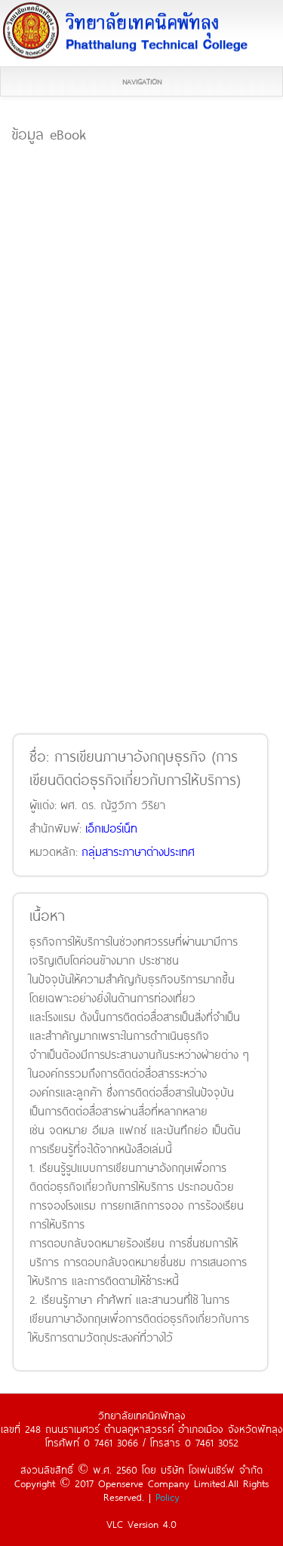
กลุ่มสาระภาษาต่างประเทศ (138, 851)
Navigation (141, 81)
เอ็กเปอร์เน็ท (111, 828)
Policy (167, 1497)
